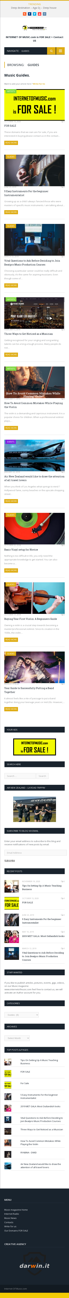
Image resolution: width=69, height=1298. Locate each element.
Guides (10, 162)
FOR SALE (10, 131)
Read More (11, 148)
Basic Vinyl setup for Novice (21, 554)
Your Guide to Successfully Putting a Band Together (29, 695)
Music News (10, 1223)
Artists (11, 96)
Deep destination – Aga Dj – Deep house (34, 7)
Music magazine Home (16, 1215)
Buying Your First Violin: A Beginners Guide (30, 624)
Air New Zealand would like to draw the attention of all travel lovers (34, 483)
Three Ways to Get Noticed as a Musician (28, 339)
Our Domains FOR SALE (16, 1235)
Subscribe (9, 865)
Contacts (8, 1227)
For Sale (25, 1088)
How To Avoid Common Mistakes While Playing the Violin (33, 410)
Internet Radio (11, 1219)
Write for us (10, 1231)
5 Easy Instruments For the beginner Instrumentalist (26, 198)
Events (10, 447)
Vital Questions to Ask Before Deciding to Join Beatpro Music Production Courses (32, 267)
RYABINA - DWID (29, 1157)
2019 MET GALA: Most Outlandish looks (43, 941)
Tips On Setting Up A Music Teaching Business (41, 892)
